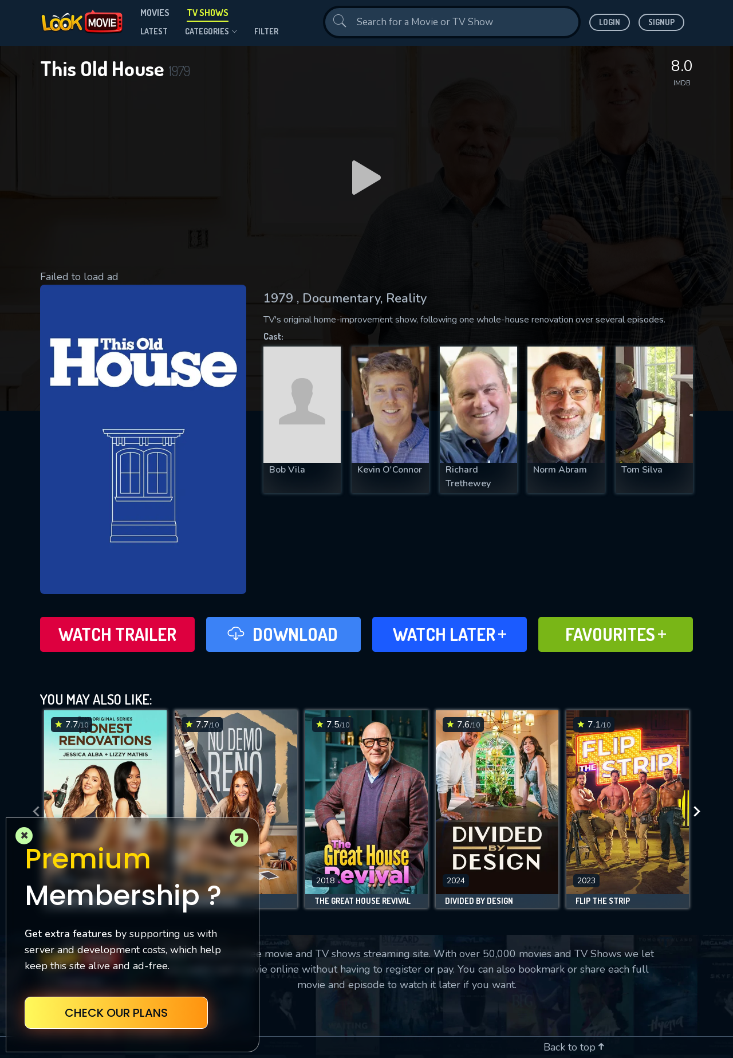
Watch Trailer (117, 634)
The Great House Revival (362, 901)
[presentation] (32, 812)
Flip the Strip (603, 901)
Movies (155, 12)
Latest (154, 31)
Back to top (573, 1047)
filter (266, 31)
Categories (211, 31)
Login (609, 22)
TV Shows (207, 12)
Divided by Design (479, 901)
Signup (661, 22)
